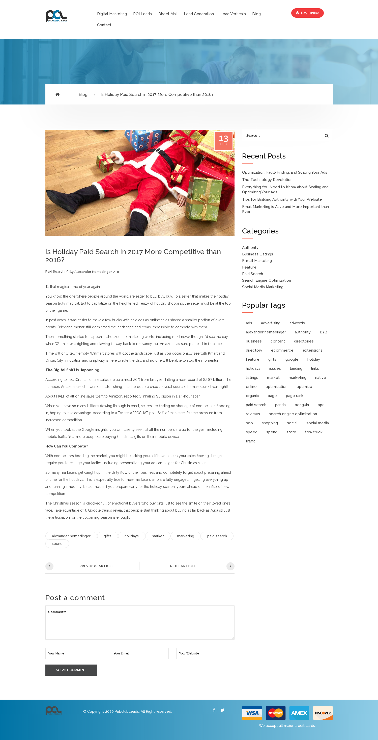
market (158, 536)
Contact (104, 25)
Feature (249, 267)
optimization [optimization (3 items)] (276, 386)
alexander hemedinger (71, 536)
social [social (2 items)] (292, 423)
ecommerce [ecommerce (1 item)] (282, 350)
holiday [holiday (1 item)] (313, 359)
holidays (132, 536)
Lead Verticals (233, 14)
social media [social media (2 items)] (317, 423)
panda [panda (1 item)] (280, 405)
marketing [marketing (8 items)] (297, 377)
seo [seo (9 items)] (249, 423)
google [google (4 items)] (292, 359)
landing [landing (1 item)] (296, 368)
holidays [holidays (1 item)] (253, 368)
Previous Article (79, 566)
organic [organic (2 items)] (252, 395)
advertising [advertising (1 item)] (270, 323)
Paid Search (55, 271)
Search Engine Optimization (266, 280)
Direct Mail (168, 14)
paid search (217, 536)
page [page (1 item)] (272, 395)
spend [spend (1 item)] (271, 432)
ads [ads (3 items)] (249, 323)
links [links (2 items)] (315, 368)
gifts (107, 536)
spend (57, 544)
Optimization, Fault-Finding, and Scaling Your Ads (284, 172)
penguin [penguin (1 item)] (302, 405)
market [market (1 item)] (273, 377)
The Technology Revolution (267, 179)
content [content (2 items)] (278, 341)
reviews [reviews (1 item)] (253, 414)
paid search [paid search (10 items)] (256, 405)
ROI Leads (142, 14)
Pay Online (307, 13)
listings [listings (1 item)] (252, 377)
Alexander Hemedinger (93, 272)
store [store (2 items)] (291, 432)
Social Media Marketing (262, 287)
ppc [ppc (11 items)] (321, 405)
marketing (185, 536)
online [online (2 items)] (251, 386)
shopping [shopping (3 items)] (270, 423)
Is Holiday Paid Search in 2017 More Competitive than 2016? (157, 94)
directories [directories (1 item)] (304, 341)
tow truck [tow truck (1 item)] (314, 432)
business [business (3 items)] (254, 341)
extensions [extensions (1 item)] (313, 350)
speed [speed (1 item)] (251, 432)
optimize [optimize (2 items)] (304, 386)
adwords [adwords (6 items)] (297, 323)
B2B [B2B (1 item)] (323, 332)
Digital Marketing (112, 14)
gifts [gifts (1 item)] (272, 359)
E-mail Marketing (257, 260)
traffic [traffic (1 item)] (251, 441)
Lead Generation (199, 14)
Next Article (202, 566)
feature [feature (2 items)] (252, 359)
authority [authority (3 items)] (303, 332)
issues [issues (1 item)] (275, 368)
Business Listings (257, 254)
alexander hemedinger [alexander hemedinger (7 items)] (266, 332)
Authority (250, 247)
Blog (256, 14)
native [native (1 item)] (320, 377)
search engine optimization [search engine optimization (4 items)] (293, 414)
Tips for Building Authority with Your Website (282, 199)
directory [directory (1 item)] (254, 350)
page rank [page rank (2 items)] (294, 395)
